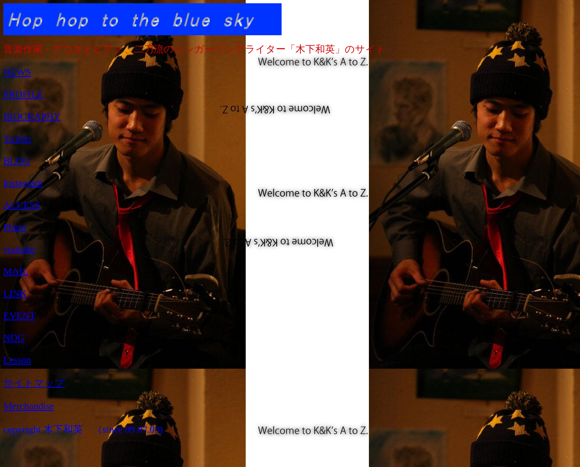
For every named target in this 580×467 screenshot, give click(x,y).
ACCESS (22, 204)
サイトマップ (34, 383)
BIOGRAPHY (32, 116)
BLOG (16, 160)
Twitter (17, 138)
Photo (14, 227)
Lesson (17, 359)
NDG (14, 337)
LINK (15, 293)
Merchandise (28, 406)
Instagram (23, 182)
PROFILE (23, 94)
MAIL (15, 271)
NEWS (17, 72)
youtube (19, 249)
